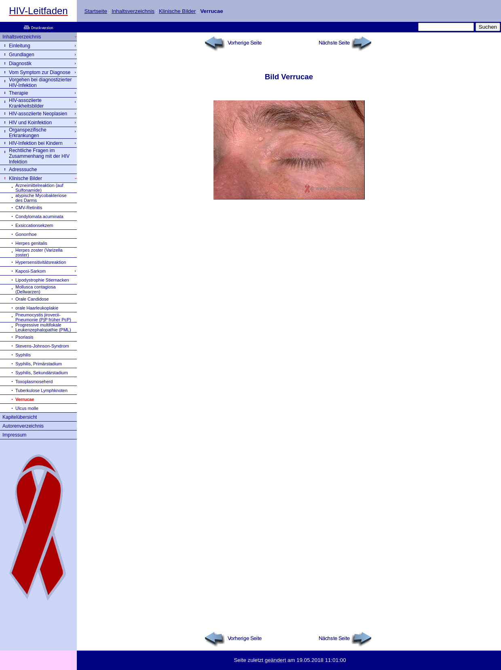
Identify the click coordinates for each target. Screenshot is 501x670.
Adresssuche (23, 169)
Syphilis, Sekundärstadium (41, 372)
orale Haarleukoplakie (36, 307)
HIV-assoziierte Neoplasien (38, 114)
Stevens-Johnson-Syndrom (42, 345)
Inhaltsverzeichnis (133, 11)
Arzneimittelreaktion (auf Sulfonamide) (39, 188)
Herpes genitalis (31, 243)
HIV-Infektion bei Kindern (36, 143)
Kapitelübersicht (19, 417)
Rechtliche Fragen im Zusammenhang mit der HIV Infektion (39, 156)
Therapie (18, 93)
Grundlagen (21, 54)
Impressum (14, 435)
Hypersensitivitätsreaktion (40, 262)
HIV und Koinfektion (30, 122)
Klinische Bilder (177, 11)
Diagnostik (20, 63)
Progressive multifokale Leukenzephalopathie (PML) (43, 327)
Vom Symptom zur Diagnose (39, 72)
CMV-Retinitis (28, 207)
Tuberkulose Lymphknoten (41, 390)
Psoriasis (24, 337)
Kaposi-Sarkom (30, 271)
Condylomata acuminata (39, 216)
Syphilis (23, 354)
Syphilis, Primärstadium (38, 363)
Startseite (96, 11)
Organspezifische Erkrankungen (28, 132)
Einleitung (19, 46)
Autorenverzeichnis (23, 426)
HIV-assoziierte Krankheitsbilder (26, 103)
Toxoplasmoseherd (34, 381)
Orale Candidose (32, 299)
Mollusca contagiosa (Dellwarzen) (35, 289)
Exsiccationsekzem (34, 225)
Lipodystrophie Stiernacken (42, 280)
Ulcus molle (26, 408)
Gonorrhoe (26, 234)
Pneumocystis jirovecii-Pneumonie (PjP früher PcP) (43, 317)
